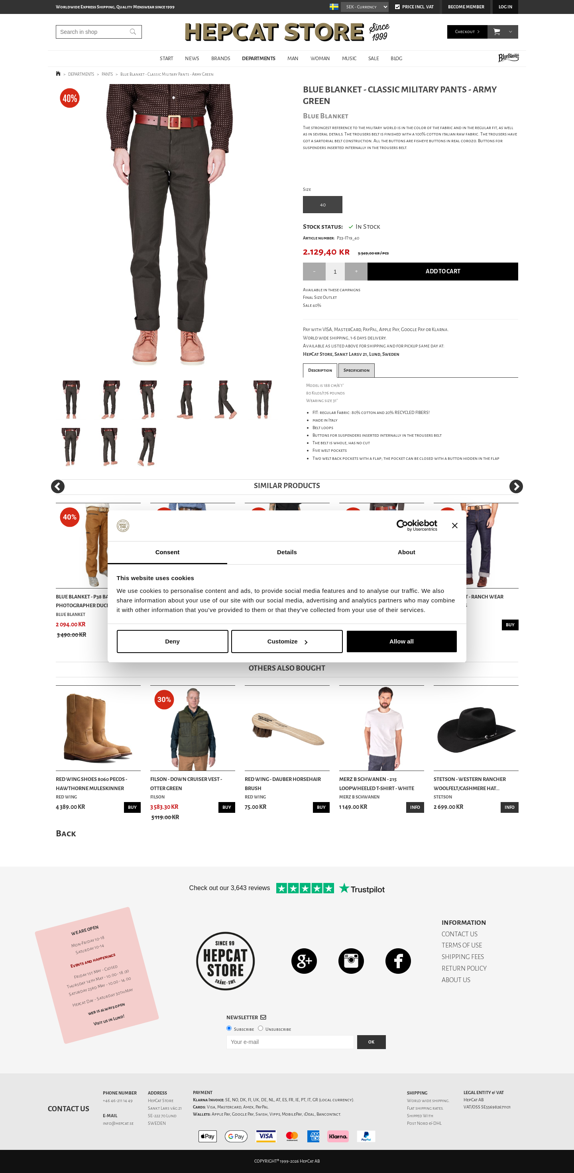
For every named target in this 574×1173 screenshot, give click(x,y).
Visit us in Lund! (109, 1020)
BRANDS (220, 58)
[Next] (516, 486)
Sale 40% (312, 305)
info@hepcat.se (118, 1123)
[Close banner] (455, 526)
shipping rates (428, 1108)
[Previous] (58, 486)
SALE (373, 58)
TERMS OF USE (462, 945)
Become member (466, 7)
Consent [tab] (167, 552)
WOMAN (320, 58)
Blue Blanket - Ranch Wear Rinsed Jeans (468, 601)
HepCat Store (160, 1101)
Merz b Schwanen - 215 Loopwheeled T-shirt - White (376, 783)
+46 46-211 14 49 (118, 1101)
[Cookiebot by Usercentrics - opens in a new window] (402, 526)
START (166, 58)
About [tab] (406, 552)
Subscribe (244, 1029)
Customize (287, 641)
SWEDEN (157, 1123)
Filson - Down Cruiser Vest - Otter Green (186, 783)
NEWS (192, 58)
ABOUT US (456, 980)
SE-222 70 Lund (162, 1116)
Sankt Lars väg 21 (165, 1108)
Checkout (465, 32)
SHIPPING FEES (463, 957)
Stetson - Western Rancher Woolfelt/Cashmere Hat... (470, 783)
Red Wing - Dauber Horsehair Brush (283, 783)
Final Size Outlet (320, 297)
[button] (496, 32)
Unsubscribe (278, 1029)
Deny (172, 641)
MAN (293, 58)
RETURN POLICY (464, 968)
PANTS (107, 74)
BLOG (396, 58)
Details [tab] (287, 552)
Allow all (401, 641)
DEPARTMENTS (258, 58)
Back (66, 833)
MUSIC (349, 58)
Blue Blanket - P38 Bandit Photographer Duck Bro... (90, 601)
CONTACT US (460, 934)
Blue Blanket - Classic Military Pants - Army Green (167, 74)
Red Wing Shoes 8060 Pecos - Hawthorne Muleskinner (91, 783)
